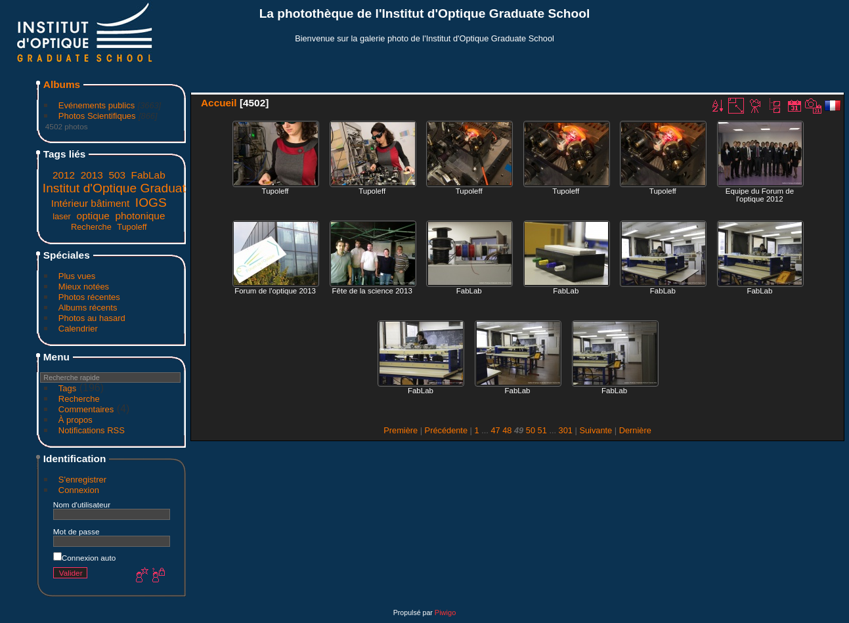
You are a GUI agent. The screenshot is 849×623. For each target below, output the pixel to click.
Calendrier (78, 328)
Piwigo (445, 612)
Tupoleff (132, 227)
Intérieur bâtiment (90, 203)
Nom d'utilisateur (81, 504)
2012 (64, 175)
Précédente (446, 430)
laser (62, 216)
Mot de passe (76, 531)
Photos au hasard (91, 318)
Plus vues (76, 276)
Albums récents (88, 307)
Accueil (219, 102)
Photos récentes (89, 297)
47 (495, 430)
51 (542, 430)
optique (92, 215)
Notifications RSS (91, 430)
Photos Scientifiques (97, 116)
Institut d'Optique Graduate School (139, 188)
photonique (140, 215)
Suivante (595, 430)
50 (530, 430)
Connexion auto (84, 557)
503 (116, 175)
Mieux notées (83, 286)
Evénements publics (96, 105)
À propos (75, 420)
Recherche (91, 227)
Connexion (78, 490)
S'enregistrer (82, 479)
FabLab (148, 175)
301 (566, 430)
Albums (61, 84)
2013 (92, 175)
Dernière (635, 430)
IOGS (151, 202)
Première (400, 430)
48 (507, 430)
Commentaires (86, 409)
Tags (67, 388)
